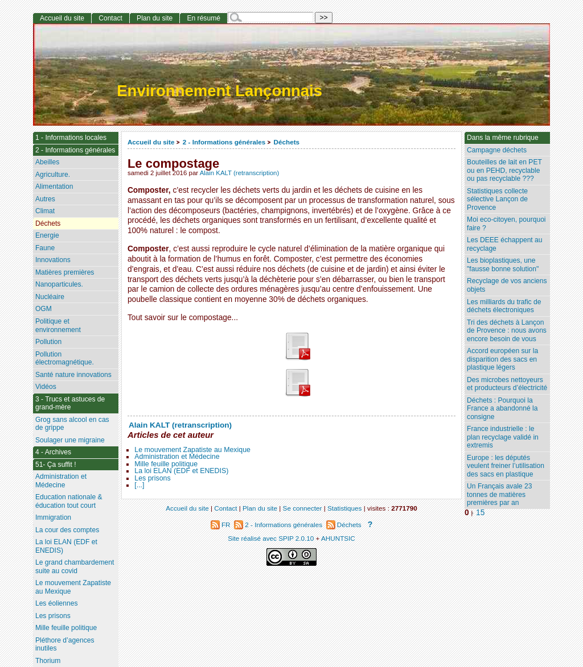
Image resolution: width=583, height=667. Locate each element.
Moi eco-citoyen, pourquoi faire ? (506, 224)
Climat (45, 211)
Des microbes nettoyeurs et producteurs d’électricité (507, 384)
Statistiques (344, 508)
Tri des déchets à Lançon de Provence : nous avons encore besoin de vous (507, 330)
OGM (43, 309)
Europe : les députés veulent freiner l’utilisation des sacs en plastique (505, 466)
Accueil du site (151, 142)
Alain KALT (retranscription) (240, 172)
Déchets (286, 142)
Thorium (47, 661)
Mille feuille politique (166, 464)
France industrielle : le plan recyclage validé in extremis (503, 437)
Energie (47, 235)
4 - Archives (53, 452)
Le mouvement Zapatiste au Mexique (192, 450)
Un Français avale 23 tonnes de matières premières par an (499, 494)
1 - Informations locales (70, 138)
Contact (110, 18)
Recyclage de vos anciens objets (507, 285)
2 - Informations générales (224, 142)
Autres (45, 199)
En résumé (203, 18)
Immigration (53, 517)
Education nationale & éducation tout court (68, 501)
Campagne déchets (497, 150)
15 (480, 512)
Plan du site (155, 18)
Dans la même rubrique (503, 138)
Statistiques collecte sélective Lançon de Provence (497, 199)
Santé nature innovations (73, 375)
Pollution (48, 342)
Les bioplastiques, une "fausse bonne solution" (503, 264)
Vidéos (45, 387)
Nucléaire (49, 297)
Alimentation (54, 186)
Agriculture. (52, 175)
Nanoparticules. (59, 284)
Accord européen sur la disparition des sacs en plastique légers (502, 359)
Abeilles (47, 162)
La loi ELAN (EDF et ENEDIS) (181, 471)
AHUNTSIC (338, 538)
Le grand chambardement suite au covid (74, 566)
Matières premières (65, 272)
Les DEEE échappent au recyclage (504, 244)
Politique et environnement (58, 325)
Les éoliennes (56, 603)
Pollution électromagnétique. (64, 358)
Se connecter (302, 508)
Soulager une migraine (70, 440)
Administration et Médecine (176, 457)
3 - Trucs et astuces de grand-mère (70, 403)
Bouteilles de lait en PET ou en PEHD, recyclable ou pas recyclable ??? (504, 170)
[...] (139, 485)
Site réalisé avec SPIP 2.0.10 (271, 538)
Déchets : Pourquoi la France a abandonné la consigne (502, 408)
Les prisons (152, 478)
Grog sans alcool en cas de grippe (72, 424)
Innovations (53, 260)
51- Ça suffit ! (55, 465)
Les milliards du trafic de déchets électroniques (504, 306)
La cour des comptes (67, 530)
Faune (45, 248)
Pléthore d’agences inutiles (65, 644)
